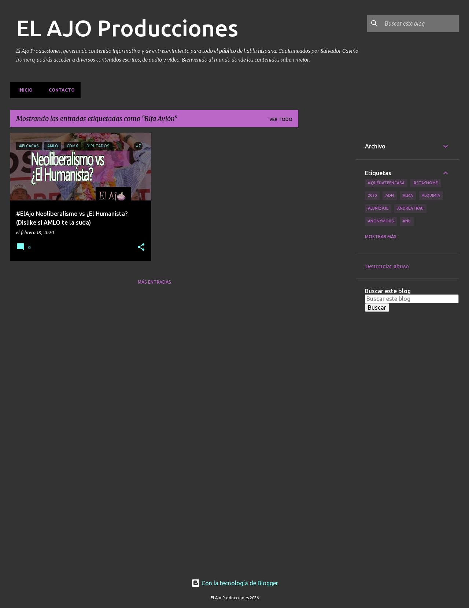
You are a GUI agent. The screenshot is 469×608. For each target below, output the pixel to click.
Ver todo (280, 119)
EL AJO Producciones (127, 28)
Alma (408, 195)
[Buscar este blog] (420, 23)
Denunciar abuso (387, 266)
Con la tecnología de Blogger (234, 583)
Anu (407, 221)
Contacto (60, 90)
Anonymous (381, 221)
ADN (389, 195)
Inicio (23, 90)
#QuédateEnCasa (386, 183)
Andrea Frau (410, 208)
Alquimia (431, 195)
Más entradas (154, 282)
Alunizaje (378, 208)
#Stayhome (425, 183)
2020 (372, 195)
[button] (141, 248)
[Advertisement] (327, 243)
